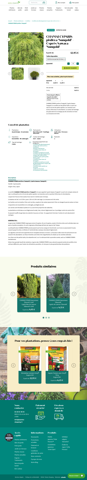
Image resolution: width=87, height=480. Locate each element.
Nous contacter (36, 456)
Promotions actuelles (35, 441)
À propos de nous (36, 459)
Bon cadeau (77, 9)
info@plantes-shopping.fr (19, 421)
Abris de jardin (20, 9)
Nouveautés (35, 437)
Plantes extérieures (12, 9)
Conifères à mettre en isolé (41, 152)
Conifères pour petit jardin (40, 156)
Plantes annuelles (49, 9)
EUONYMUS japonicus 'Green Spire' (52, 447)
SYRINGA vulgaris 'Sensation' (65, 439)
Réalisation (60, 477)
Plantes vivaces (41, 9)
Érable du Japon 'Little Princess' (66, 447)
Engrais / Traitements (59, 9)
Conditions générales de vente (37, 452)
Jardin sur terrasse (33, 9)
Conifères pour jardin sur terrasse (40, 166)
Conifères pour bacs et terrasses (39, 150)
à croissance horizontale (40, 170)
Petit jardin (26, 9)
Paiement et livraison (35, 446)
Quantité (49, 64)
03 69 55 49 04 (19, 412)
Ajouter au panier (71, 68)
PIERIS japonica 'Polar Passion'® (52, 439)
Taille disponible (52, 56)
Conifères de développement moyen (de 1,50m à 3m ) (41, 154)
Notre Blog (34, 462)
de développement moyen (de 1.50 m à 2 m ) (41, 164)
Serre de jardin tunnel (69, 9)
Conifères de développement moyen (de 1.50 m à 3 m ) (45, 21)
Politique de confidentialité (32, 477)
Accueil (10, 21)
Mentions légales (19, 477)
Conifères (27, 21)
